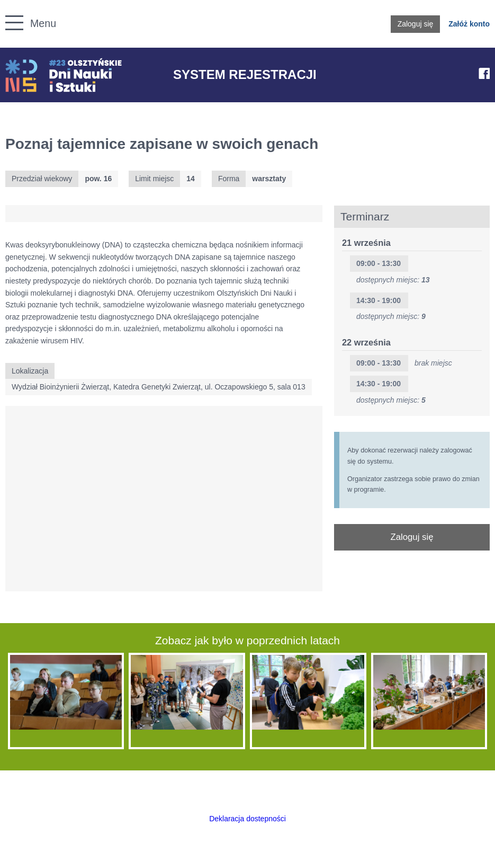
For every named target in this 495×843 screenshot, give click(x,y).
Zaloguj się (416, 24)
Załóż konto (469, 24)
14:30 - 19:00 (378, 300)
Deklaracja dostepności (247, 818)
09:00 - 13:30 (378, 263)
